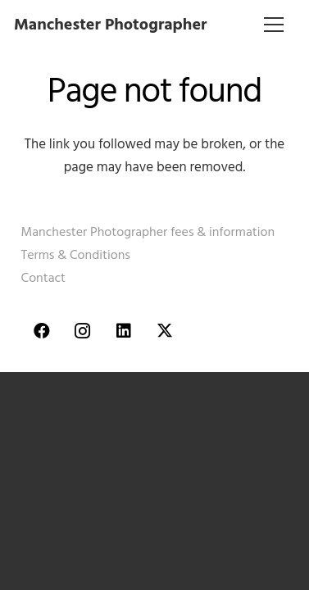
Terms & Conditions (75, 255)
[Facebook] (41, 331)
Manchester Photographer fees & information (148, 232)
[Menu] (274, 24)
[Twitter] (164, 331)
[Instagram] (82, 331)
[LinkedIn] (123, 331)
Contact (43, 277)
